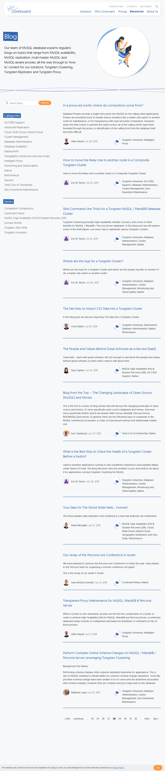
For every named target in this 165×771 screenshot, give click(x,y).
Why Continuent (105, 11)
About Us (152, 11)
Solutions (85, 11)
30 (125, 718)
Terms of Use (87, 760)
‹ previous (78, 718)
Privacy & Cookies (105, 760)
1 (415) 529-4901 (69, 760)
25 (98, 718)
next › (147, 718)
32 (136, 718)
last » (156, 718)
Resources (137, 11)
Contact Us (132, 6)
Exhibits (138, 760)
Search (156, 6)
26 (103, 718)
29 (120, 718)
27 (108, 718)
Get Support (146, 6)
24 (92, 718)
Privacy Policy (118, 767)
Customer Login (116, 6)
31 (131, 718)
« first (67, 718)
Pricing (122, 11)
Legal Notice (124, 760)
